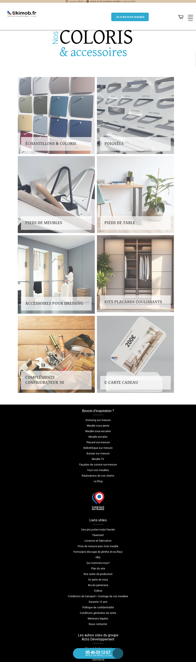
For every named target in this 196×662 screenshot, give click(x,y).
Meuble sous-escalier (98, 431)
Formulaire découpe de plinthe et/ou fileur (98, 551)
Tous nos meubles (98, 470)
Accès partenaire (98, 585)
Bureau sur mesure (98, 453)
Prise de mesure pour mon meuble (98, 546)
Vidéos (98, 590)
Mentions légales (98, 618)
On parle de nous (98, 579)
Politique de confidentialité (98, 607)
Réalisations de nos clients (98, 475)
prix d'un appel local (102, 653)
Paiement (98, 535)
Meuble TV (98, 459)
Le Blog (98, 481)
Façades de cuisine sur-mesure (98, 464)
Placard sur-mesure (98, 442)
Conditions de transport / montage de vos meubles (98, 596)
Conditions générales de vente (98, 613)
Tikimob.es (98, 659)
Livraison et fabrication (98, 540)
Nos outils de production (98, 574)
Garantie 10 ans (98, 601)
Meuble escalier (98, 436)
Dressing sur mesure (98, 420)
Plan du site (98, 568)
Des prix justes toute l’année (98, 529)
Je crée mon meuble (130, 17)
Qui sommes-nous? (98, 563)
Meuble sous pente (98, 425)
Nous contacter (98, 624)
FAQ (98, 557)
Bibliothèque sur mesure (98, 447)
